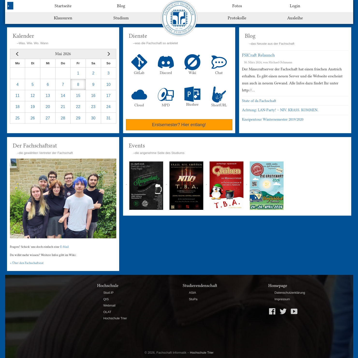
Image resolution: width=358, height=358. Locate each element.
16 (93, 96)
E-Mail (64, 246)
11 (17, 96)
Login (295, 5)
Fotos (237, 5)
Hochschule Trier (115, 318)
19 (32, 107)
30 (93, 118)
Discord (166, 64)
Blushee (192, 97)
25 (17, 118)
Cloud (139, 97)
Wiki (192, 64)
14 (63, 96)
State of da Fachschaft (259, 101)
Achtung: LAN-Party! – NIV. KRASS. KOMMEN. (280, 110)
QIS (106, 299)
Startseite (63, 5)
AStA (192, 292)
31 (108, 118)
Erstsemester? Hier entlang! (179, 124)
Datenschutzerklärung (289, 292)
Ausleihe (295, 17)
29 (78, 118)
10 (108, 84)
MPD (166, 97)
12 (32, 96)
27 (48, 118)
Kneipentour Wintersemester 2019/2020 (272, 119)
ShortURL (219, 97)
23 (93, 107)
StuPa (193, 299)
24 (108, 107)
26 (32, 118)
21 (63, 107)
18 (17, 107)
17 (108, 96)
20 (48, 107)
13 (48, 96)
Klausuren (63, 17)
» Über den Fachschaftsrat (27, 263)
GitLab (139, 64)
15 (78, 96)
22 (78, 107)
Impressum (282, 299)
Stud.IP (108, 292)
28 (63, 118)
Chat (219, 64)
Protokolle (237, 17)
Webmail (109, 305)
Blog (121, 5)
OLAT (107, 312)
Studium (121, 17)
